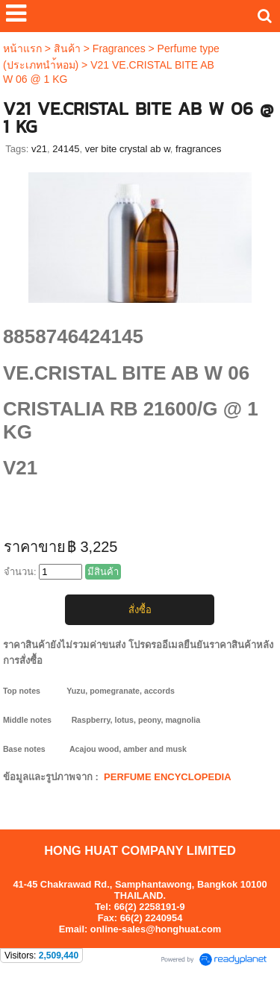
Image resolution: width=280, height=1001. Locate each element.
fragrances (198, 148)
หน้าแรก (22, 48)
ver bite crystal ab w (127, 148)
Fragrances (119, 48)
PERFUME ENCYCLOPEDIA (167, 776)
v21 (39, 148)
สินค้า (67, 48)
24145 (65, 148)
